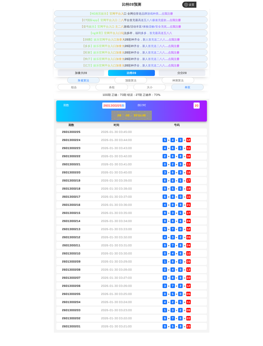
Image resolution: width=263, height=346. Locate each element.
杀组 (112, 87)
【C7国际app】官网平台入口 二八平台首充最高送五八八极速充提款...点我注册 (131, 20)
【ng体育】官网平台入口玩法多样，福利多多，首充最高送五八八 (130, 33)
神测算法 (178, 80)
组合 (74, 87)
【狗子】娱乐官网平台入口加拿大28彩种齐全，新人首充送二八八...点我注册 (130, 59)
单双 (187, 87)
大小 (149, 87)
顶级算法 (130, 80)
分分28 (182, 73)
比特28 (131, 73)
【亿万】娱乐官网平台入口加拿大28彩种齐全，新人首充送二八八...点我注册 (130, 65)
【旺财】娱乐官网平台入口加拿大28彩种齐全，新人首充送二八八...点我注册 (130, 52)
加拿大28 (81, 73)
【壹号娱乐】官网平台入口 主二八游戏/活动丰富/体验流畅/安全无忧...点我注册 (130, 27)
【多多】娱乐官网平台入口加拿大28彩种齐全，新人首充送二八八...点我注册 (130, 46)
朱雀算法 (83, 80)
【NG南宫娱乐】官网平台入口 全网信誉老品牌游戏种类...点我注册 (130, 14)
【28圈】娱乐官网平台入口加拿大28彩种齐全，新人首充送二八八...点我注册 (131, 39)
